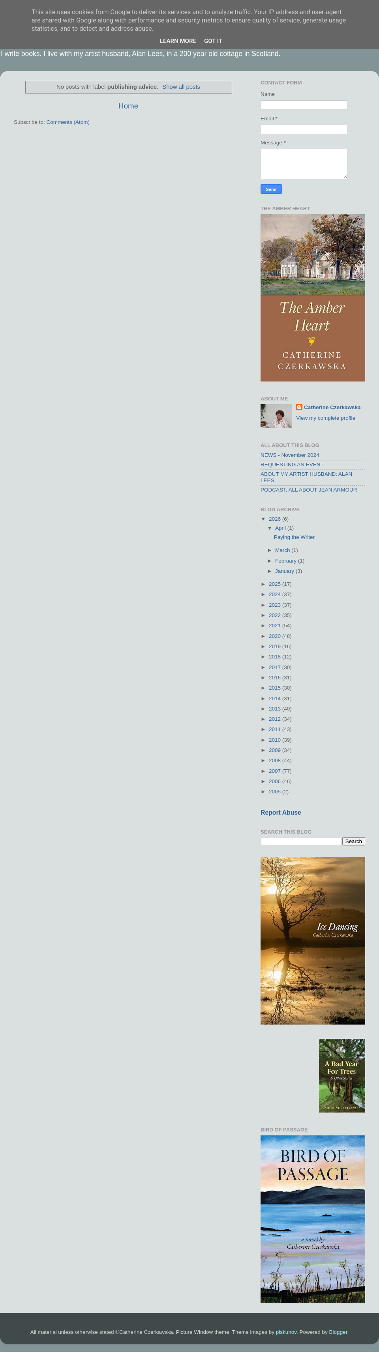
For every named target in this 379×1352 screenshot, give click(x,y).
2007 (275, 771)
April (281, 528)
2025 (275, 584)
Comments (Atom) (68, 122)
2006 (275, 781)
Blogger (338, 1332)
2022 (275, 615)
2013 (275, 709)
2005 (275, 792)
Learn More (178, 41)
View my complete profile (325, 418)
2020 (275, 636)
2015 (275, 688)
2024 (275, 594)
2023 (275, 605)
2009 (275, 750)
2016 (275, 678)
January (285, 571)
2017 (275, 667)
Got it (213, 41)
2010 (275, 740)
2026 (275, 519)
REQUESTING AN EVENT (292, 464)
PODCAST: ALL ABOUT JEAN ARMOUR (309, 490)
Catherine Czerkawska (332, 407)
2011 (275, 729)
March (283, 550)
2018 (275, 657)
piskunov (286, 1332)
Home (128, 106)
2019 (275, 646)
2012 (275, 719)
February (286, 561)
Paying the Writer (294, 537)
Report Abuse (281, 812)
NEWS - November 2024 (290, 455)
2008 (275, 760)
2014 (275, 698)
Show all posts (181, 87)
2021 (275, 625)
